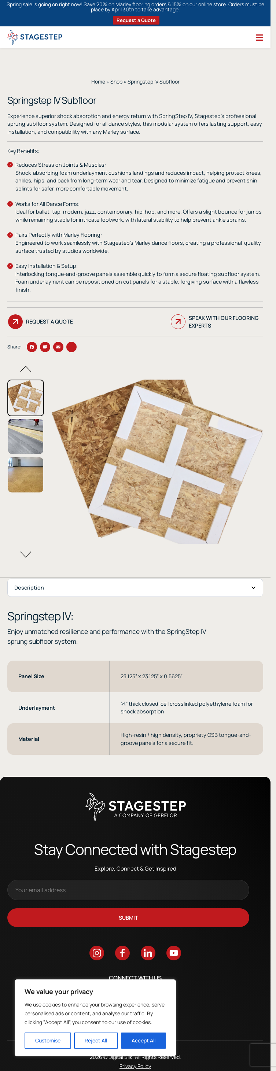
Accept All (143, 1040)
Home (98, 81)
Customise (47, 1040)
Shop (116, 81)
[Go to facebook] (122, 954)
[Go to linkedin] (148, 954)
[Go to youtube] (173, 954)
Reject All (96, 1040)
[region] (95, 1017)
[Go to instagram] (96, 954)
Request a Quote (136, 20)
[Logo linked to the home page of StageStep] (35, 37)
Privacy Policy (135, 1067)
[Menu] (260, 37)
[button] (25, 368)
